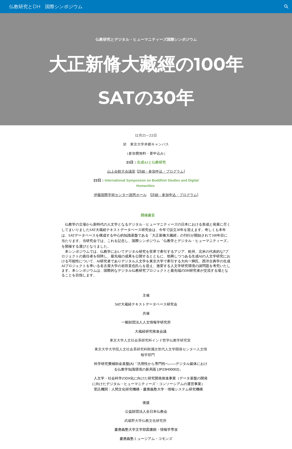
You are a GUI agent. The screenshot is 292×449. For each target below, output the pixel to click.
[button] (286, 6)
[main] (146, 69)
